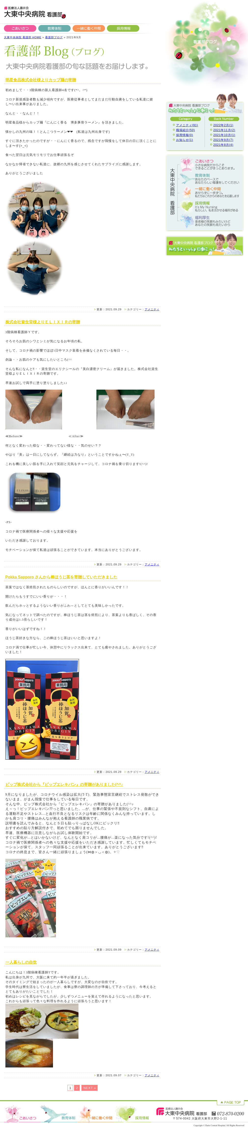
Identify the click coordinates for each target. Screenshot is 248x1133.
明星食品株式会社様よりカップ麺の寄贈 (40, 80)
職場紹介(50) (185, 130)
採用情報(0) (184, 135)
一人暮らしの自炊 (21, 962)
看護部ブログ (54, 37)
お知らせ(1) (184, 140)
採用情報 (123, 28)
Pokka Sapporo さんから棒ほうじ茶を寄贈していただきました (61, 577)
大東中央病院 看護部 (35, 12)
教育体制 (54, 28)
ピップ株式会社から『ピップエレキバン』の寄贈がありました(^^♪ (64, 784)
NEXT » (89, 1088)
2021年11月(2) (224, 130)
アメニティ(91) (187, 125)
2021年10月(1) (224, 135)
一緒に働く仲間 (89, 28)
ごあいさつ (20, 28)
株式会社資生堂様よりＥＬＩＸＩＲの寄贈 (42, 322)
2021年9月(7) (223, 140)
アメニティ (152, 309)
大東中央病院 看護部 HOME (22, 37)
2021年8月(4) (223, 145)
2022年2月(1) (223, 125)
